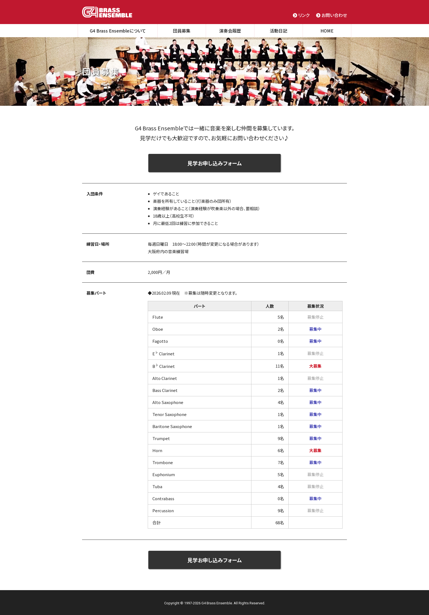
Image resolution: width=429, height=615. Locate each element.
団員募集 (181, 30)
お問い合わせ (331, 15)
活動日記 (278, 30)
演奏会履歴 (230, 30)
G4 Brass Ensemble (107, 12)
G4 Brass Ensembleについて (118, 30)
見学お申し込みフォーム (214, 163)
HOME (327, 30)
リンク (301, 15)
